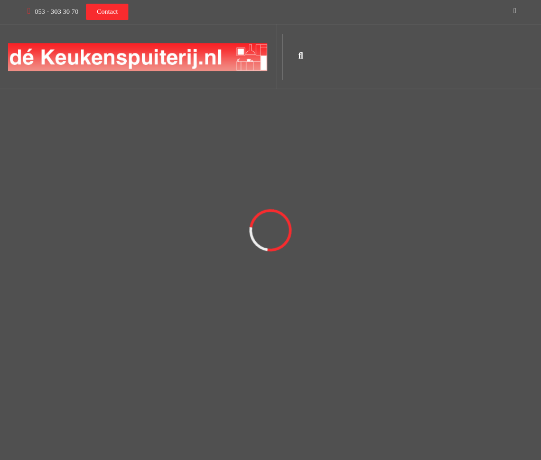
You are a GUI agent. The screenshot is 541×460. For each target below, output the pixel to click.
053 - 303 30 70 (56, 11)
